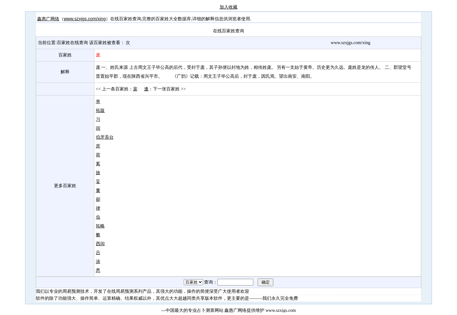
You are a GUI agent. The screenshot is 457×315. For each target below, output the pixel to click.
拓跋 (100, 110)
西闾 (100, 243)
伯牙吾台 (105, 137)
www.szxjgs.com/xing (85, 18)
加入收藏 (228, 7)
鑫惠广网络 (48, 18)
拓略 (100, 225)
